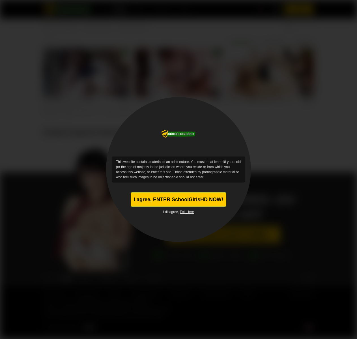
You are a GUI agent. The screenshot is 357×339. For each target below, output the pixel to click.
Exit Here (187, 212)
